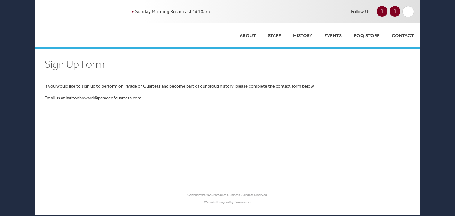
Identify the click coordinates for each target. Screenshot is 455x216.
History (302, 35)
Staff (274, 35)
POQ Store (367, 35)
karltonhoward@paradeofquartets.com (103, 97)
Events (333, 35)
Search (408, 11)
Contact (403, 35)
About (248, 35)
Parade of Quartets (226, 195)
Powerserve (243, 202)
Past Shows (372, 66)
